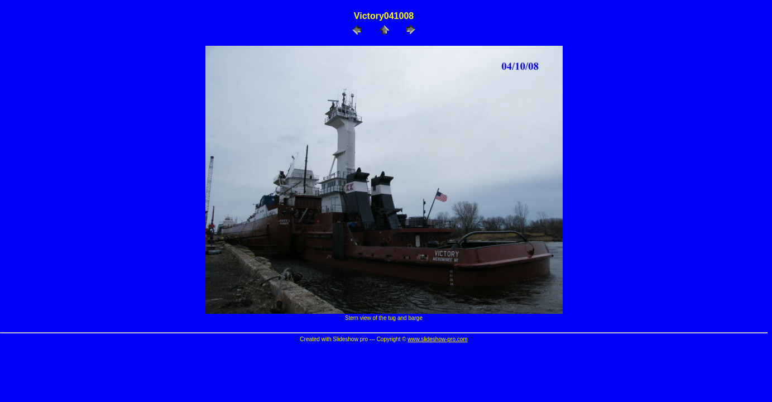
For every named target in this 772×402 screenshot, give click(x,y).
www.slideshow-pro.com (437, 339)
